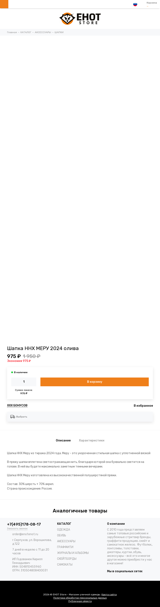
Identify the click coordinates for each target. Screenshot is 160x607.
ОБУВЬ (61, 535)
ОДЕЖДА (63, 529)
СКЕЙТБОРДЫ (66, 559)
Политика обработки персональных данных (80, 597)
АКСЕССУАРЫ (66, 541)
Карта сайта (109, 594)
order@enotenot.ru (25, 534)
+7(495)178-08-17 (24, 524)
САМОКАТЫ (64, 564)
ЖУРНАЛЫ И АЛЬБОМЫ (73, 553)
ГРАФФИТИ (65, 547)
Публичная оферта (80, 601)
